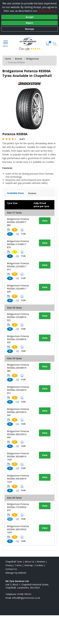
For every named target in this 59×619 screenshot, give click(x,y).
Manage (29, 28)
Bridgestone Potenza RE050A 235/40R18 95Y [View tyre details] (18, 339)
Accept (30, 17)
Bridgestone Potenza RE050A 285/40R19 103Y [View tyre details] (18, 456)
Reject (29, 22)
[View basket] (47, 43)
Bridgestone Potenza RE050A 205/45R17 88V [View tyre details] (18, 222)
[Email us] (26, 597)
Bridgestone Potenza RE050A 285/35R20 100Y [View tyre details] (18, 529)
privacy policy (46, 11)
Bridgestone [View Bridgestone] (32, 58)
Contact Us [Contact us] (11, 569)
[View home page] (29, 41)
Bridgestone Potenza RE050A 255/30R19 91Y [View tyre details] (18, 390)
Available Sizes (15, 193)
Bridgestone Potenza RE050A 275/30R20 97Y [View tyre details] (18, 507)
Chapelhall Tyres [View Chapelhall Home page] (13, 561)
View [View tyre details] (44, 220)
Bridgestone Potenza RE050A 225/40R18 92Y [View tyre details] (18, 317)
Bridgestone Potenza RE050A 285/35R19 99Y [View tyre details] (18, 434)
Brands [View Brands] (18, 58)
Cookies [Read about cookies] (39, 565)
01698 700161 (24, 594)
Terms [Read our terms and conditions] (18, 565)
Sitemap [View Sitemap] (28, 565)
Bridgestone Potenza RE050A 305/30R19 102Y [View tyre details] (18, 478)
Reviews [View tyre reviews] (32, 193)
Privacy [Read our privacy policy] (9, 565)
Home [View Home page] (8, 58)
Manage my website (15, 572)
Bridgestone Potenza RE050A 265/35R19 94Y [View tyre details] (18, 412)
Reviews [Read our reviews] (41, 561)
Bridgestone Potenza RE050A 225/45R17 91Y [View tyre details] (18, 266)
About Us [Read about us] (29, 561)
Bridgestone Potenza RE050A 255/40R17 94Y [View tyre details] (18, 288)
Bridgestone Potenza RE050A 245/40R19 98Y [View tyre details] (18, 367)
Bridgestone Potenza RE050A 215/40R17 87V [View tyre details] (18, 244)
